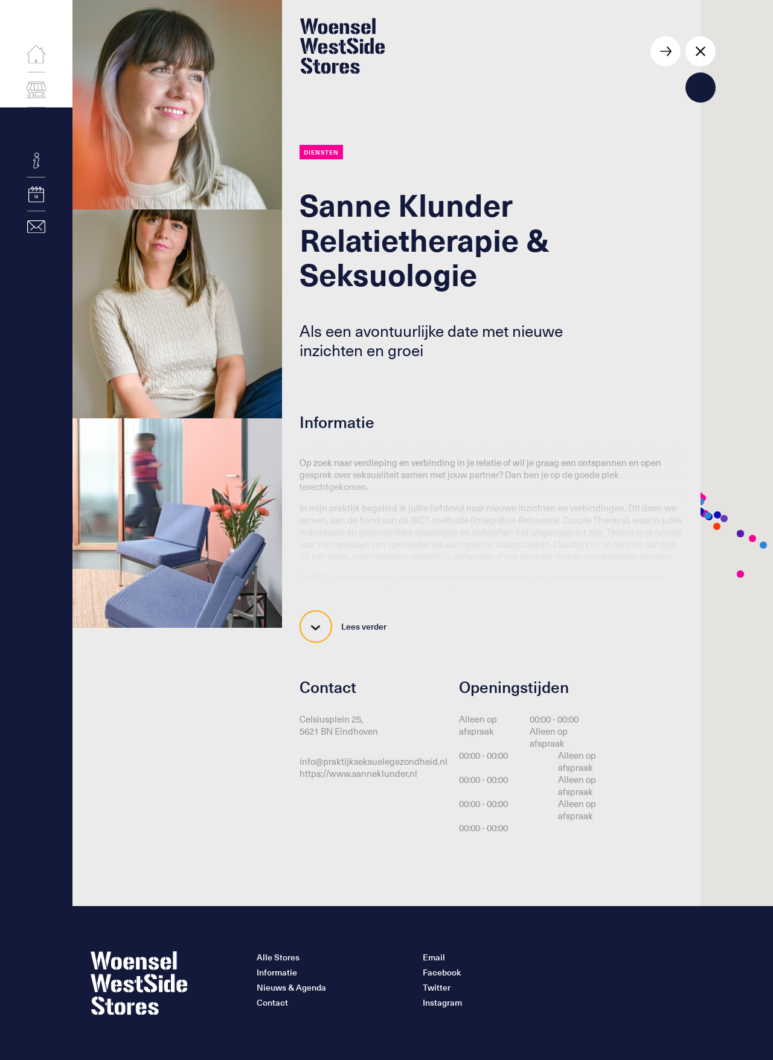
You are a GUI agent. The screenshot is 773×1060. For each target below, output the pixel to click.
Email (434, 957)
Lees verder (343, 626)
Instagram (442, 1003)
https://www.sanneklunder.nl (358, 773)
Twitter (437, 988)
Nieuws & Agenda (291, 988)
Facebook (442, 972)
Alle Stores (278, 957)
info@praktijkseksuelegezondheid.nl (373, 761)
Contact (272, 1003)
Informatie (277, 972)
